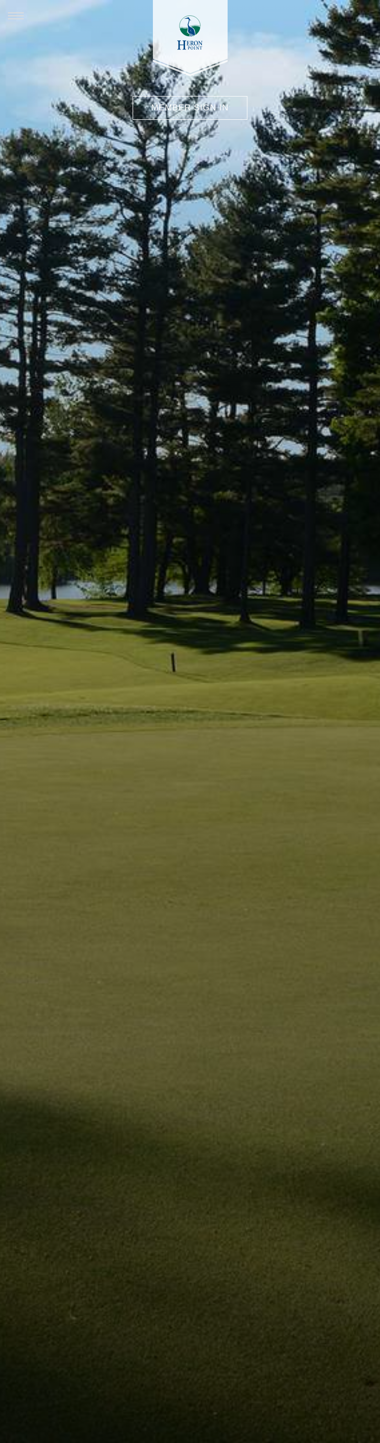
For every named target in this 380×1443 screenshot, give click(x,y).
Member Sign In (190, 107)
